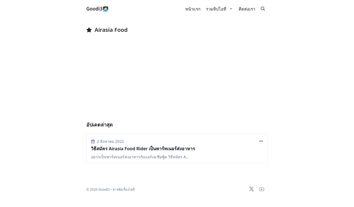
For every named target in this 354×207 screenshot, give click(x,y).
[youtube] (261, 189)
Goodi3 (94, 9)
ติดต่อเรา (247, 9)
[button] (263, 9)
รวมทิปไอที (221, 9)
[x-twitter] (251, 189)
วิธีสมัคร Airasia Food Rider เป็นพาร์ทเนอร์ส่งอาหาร (143, 149)
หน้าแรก (193, 9)
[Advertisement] (177, 80)
